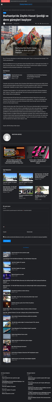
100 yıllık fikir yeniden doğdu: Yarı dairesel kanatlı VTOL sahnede (25, 322)
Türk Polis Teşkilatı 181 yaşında (10, 182)
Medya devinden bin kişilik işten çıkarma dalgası (22, 340)
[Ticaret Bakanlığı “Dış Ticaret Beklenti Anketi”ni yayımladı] (7, 330)
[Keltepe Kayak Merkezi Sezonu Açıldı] (7, 336)
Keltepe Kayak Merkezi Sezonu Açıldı (19, 334)
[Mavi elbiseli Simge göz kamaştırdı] (7, 348)
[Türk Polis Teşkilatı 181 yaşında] (10, 177)
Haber (10, 10)
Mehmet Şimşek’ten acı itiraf (18, 274)
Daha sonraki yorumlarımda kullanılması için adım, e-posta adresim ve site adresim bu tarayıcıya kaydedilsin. (25, 237)
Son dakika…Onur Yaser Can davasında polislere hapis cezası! (41, 196)
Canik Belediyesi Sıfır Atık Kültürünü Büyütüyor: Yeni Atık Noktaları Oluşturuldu (20, 258)
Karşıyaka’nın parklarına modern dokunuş (20, 290)
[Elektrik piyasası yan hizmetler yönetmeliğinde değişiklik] (7, 360)
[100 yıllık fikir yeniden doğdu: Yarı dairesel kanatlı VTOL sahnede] (7, 324)
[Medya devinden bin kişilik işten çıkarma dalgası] (7, 342)
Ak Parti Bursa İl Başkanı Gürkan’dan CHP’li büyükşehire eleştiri (25, 352)
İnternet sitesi (29, 231)
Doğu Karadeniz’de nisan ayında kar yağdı (19, 1)
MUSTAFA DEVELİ (9, 23)
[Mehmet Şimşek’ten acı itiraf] (7, 276)
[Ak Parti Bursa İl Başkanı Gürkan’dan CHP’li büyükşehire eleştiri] (7, 354)
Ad (4, 226)
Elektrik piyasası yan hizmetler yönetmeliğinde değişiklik (24, 358)
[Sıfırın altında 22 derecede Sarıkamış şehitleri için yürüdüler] (7, 318)
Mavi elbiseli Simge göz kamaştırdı (19, 346)
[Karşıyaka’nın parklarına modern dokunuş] (26, 190)
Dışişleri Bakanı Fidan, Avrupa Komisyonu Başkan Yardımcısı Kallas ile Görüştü (19, 308)
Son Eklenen (26, 247)
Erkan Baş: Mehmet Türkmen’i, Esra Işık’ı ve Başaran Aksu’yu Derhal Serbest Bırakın (21, 312)
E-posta (5, 231)
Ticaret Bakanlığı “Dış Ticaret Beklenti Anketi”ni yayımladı (24, 328)
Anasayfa (5, 10)
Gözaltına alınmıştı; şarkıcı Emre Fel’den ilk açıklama (23, 302)
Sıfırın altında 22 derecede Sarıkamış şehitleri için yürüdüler (24, 316)
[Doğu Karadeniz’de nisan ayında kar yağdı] (7, 76)
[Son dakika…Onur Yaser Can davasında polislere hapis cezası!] (42, 190)
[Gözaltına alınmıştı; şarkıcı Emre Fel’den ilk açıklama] (7, 304)
